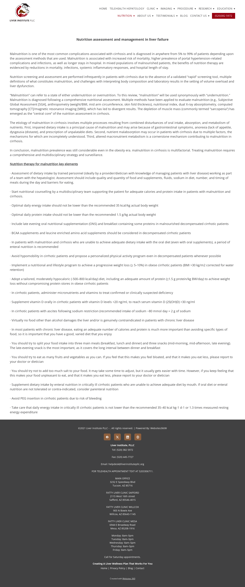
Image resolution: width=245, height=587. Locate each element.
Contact (140, 568)
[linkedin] (127, 437)
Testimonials (167, 16)
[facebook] (107, 437)
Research (207, 8)
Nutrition (126, 16)
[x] (117, 437)
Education (226, 8)
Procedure (186, 8)
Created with (122, 578)
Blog (184, 16)
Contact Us (199, 16)
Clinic (152, 8)
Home (103, 8)
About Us (145, 16)
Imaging (168, 8)
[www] (137, 437)
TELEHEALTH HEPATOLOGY (127, 8)
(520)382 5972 (223, 16)
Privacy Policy (117, 568)
